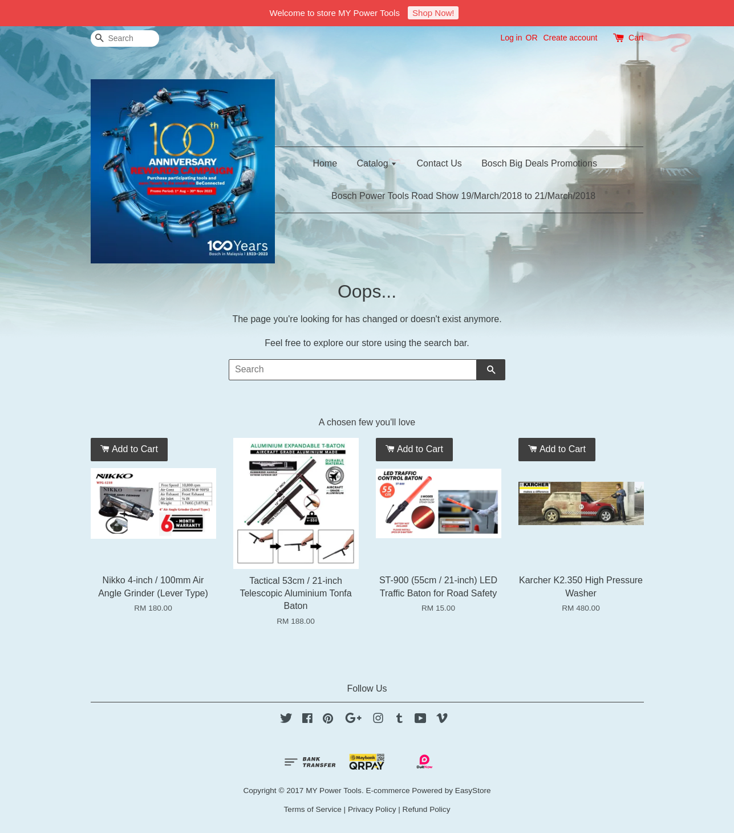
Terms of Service (313, 809)
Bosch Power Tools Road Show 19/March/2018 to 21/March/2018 (463, 196)
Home (325, 163)
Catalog (377, 163)
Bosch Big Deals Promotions (539, 163)
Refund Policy (427, 809)
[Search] (125, 38)
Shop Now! (433, 13)
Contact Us (439, 163)
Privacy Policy (372, 809)
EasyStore (473, 790)
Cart (635, 37)
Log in (511, 37)
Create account (570, 37)
